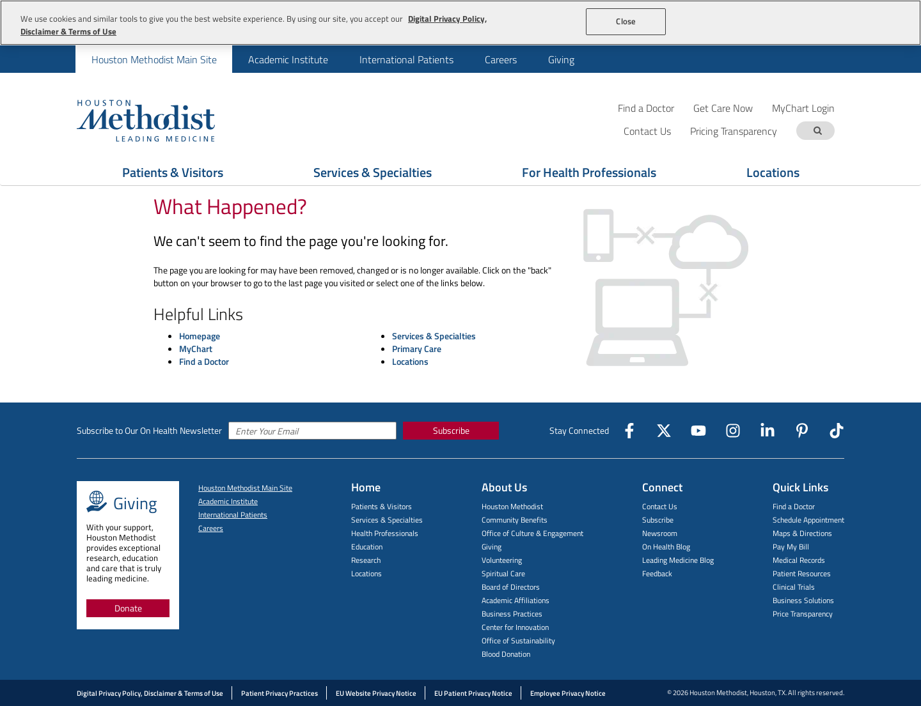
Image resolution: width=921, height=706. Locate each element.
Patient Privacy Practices (279, 693)
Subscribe (451, 430)
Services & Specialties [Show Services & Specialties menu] (372, 172)
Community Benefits (514, 520)
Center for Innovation (515, 627)
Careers (501, 59)
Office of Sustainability (518, 640)
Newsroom (659, 533)
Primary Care (416, 348)
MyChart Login (803, 107)
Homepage (199, 335)
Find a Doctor (646, 107)
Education (366, 547)
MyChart (195, 348)
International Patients (406, 59)
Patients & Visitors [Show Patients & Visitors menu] (172, 172)
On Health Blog (666, 547)
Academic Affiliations (515, 600)
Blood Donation (506, 654)
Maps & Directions (802, 533)
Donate (128, 608)
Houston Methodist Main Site (154, 59)
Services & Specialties (434, 335)
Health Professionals (384, 533)
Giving (561, 59)
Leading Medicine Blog (678, 560)
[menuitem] (153, 59)
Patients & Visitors (381, 506)
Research (366, 560)
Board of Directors (511, 587)
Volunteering (502, 560)
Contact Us (659, 506)
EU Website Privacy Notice (376, 693)
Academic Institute (288, 59)
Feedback (657, 573)
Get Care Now (723, 107)
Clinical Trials (794, 587)
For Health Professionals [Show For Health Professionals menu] (589, 172)
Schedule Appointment (808, 520)
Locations (410, 361)
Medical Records (799, 560)
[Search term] (817, 131)
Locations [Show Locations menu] (772, 172)
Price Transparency (803, 614)
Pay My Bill (791, 547)
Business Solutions (803, 600)
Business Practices (512, 614)
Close (626, 21)
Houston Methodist (512, 506)
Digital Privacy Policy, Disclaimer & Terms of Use (150, 693)
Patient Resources (802, 573)
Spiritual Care (503, 573)
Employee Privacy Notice (568, 693)
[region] (460, 22)
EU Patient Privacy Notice (473, 693)
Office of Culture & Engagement (532, 533)
